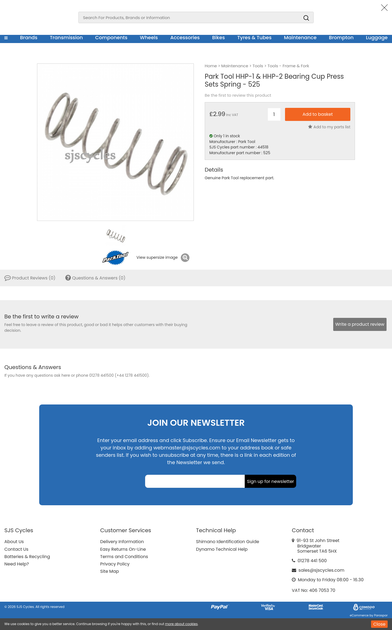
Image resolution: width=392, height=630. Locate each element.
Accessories (185, 37)
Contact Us (16, 549)
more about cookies (181, 624)
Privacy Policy (115, 564)
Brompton (341, 37)
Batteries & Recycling (27, 556)
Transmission (66, 37)
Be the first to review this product (238, 95)
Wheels (149, 37)
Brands (28, 37)
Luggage (377, 37)
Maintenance (300, 37)
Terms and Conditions (124, 556)
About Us (14, 541)
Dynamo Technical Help (222, 549)
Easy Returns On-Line (123, 549)
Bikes (218, 37)
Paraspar (381, 615)
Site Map (109, 571)
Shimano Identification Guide (227, 541)
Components (111, 37)
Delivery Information (122, 541)
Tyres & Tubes (254, 37)
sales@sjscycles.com (321, 570)
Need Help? (16, 564)
